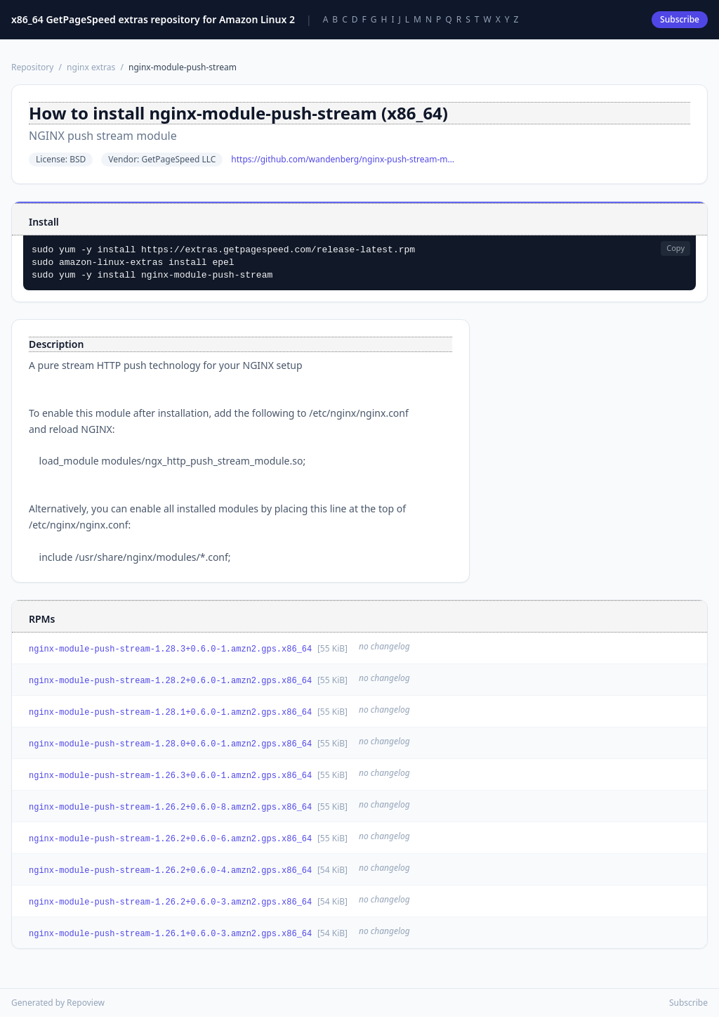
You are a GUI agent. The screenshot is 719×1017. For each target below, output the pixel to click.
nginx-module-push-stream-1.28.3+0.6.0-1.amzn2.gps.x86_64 (170, 649)
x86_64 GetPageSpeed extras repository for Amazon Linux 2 (153, 19)
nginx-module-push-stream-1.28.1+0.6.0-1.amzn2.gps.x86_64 (170, 713)
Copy (675, 247)
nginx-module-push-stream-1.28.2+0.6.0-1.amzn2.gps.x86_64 (170, 681)
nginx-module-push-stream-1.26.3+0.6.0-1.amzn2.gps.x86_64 (170, 776)
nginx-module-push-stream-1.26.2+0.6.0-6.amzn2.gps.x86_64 (170, 839)
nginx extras (91, 67)
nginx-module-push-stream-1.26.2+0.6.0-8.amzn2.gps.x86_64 (170, 807)
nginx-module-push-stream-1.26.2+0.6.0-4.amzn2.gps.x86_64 (170, 871)
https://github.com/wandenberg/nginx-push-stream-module (343, 159)
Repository (32, 67)
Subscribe (679, 19)
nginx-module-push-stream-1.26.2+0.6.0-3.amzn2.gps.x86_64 (170, 902)
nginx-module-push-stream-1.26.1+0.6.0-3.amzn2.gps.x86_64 (170, 934)
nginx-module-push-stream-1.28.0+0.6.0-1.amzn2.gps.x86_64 (170, 744)
